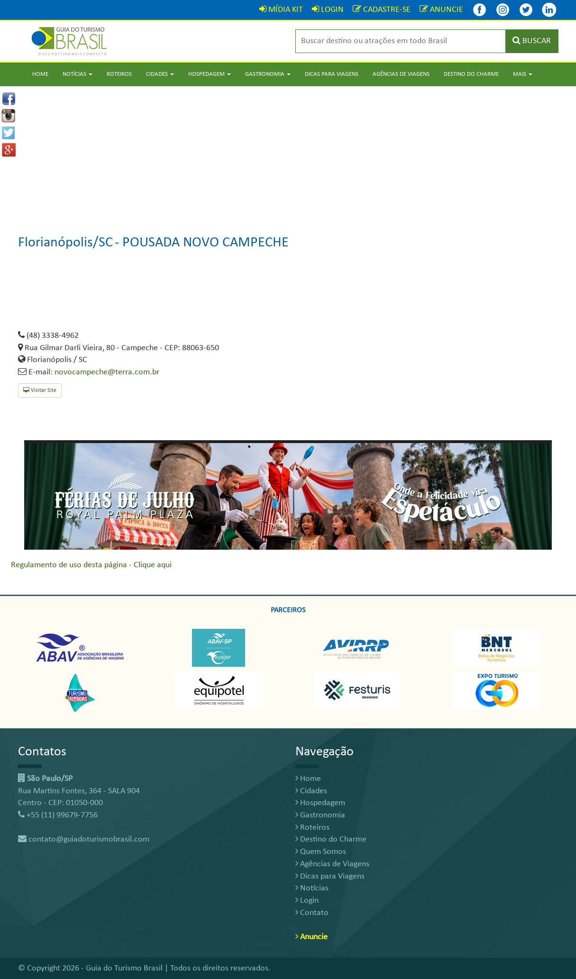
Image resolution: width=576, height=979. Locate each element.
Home (40, 74)
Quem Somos (320, 851)
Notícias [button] (77, 74)
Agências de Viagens (401, 74)
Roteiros (119, 74)
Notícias (312, 888)
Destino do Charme (471, 74)
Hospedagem (320, 802)
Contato (312, 912)
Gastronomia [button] (268, 74)
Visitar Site (39, 390)
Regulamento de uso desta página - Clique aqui (91, 565)
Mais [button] (522, 74)
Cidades (311, 791)
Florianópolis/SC (65, 243)
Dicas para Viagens (331, 74)
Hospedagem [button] (209, 74)
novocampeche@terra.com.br (107, 372)
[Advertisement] (288, 152)
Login (307, 900)
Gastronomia (320, 815)
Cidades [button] (160, 74)
